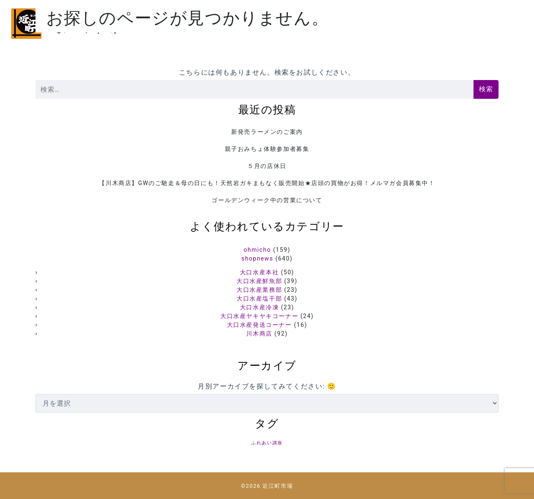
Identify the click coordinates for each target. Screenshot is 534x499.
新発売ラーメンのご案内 (267, 131)
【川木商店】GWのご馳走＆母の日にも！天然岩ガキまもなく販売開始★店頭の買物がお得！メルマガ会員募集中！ (267, 183)
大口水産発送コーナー (259, 324)
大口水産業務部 (259, 289)
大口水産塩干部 (259, 298)
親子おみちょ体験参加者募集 (267, 148)
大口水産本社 (259, 272)
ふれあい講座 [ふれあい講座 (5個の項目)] (267, 443)
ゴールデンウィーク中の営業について (267, 200)
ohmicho (257, 249)
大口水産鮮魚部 (259, 281)
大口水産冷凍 (259, 307)
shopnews (257, 258)
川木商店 (259, 333)
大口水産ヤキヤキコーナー (259, 316)
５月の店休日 (267, 166)
